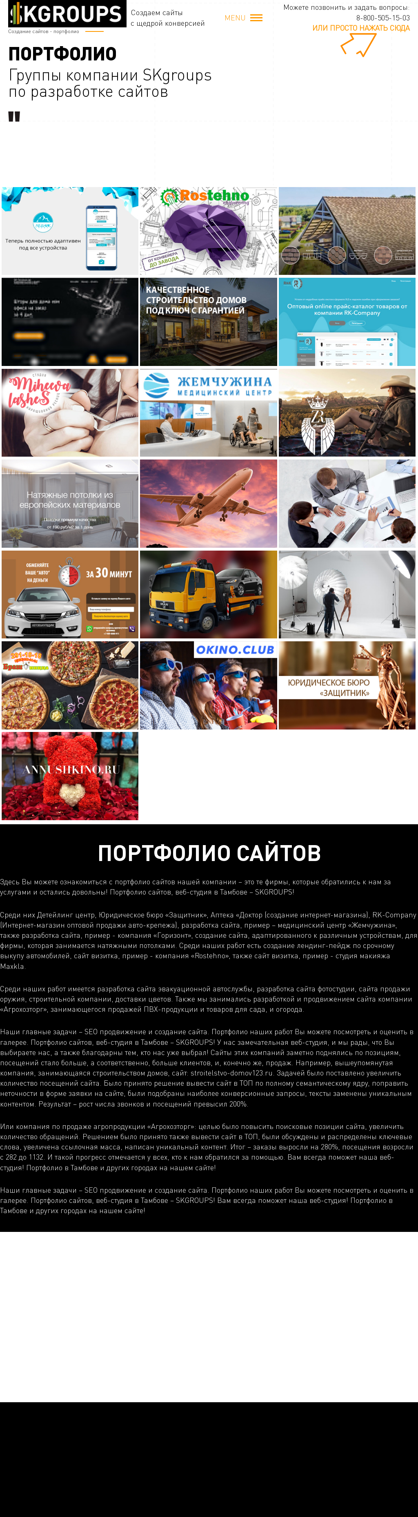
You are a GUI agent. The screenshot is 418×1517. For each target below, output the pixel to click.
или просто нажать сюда (361, 27)
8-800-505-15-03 (383, 17)
